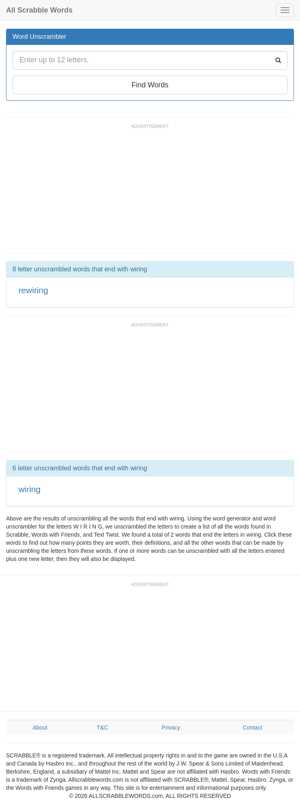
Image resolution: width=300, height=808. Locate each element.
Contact (252, 727)
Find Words (150, 85)
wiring (30, 489)
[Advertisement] (153, 192)
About (40, 727)
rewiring (33, 290)
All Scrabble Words (39, 10)
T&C (102, 727)
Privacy (171, 727)
